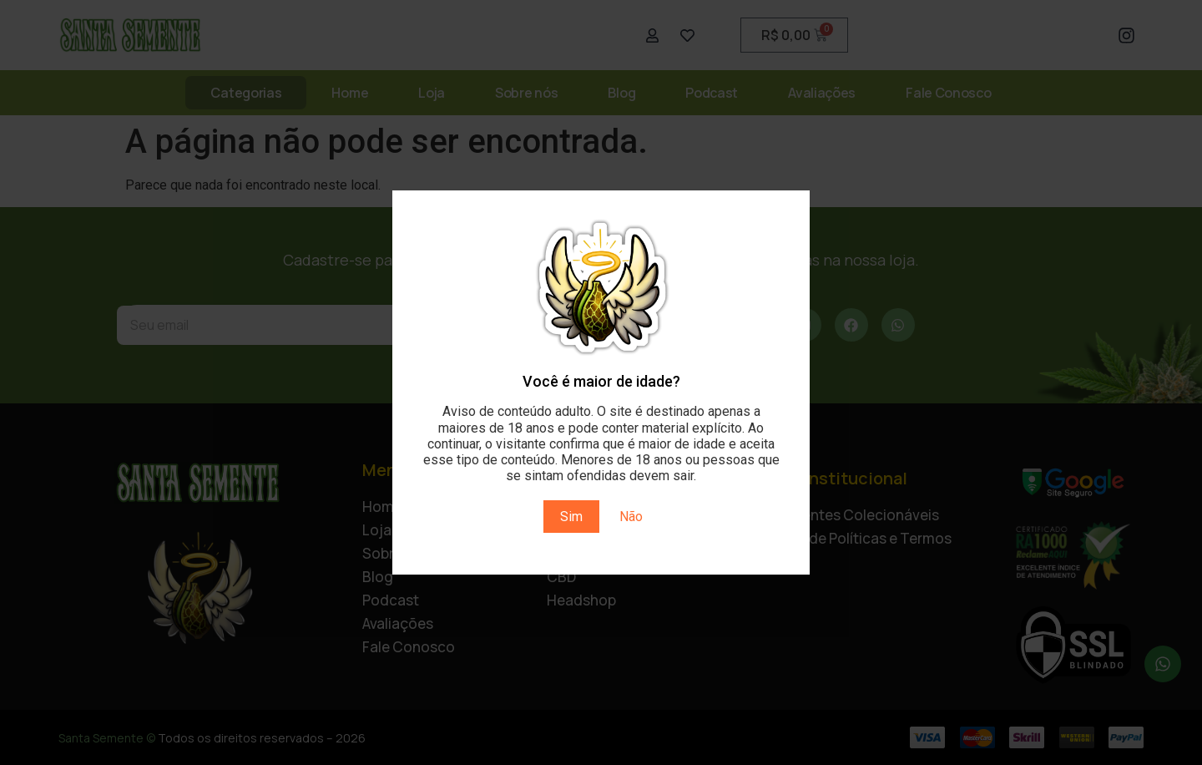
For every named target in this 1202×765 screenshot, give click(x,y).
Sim (571, 516)
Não (631, 516)
